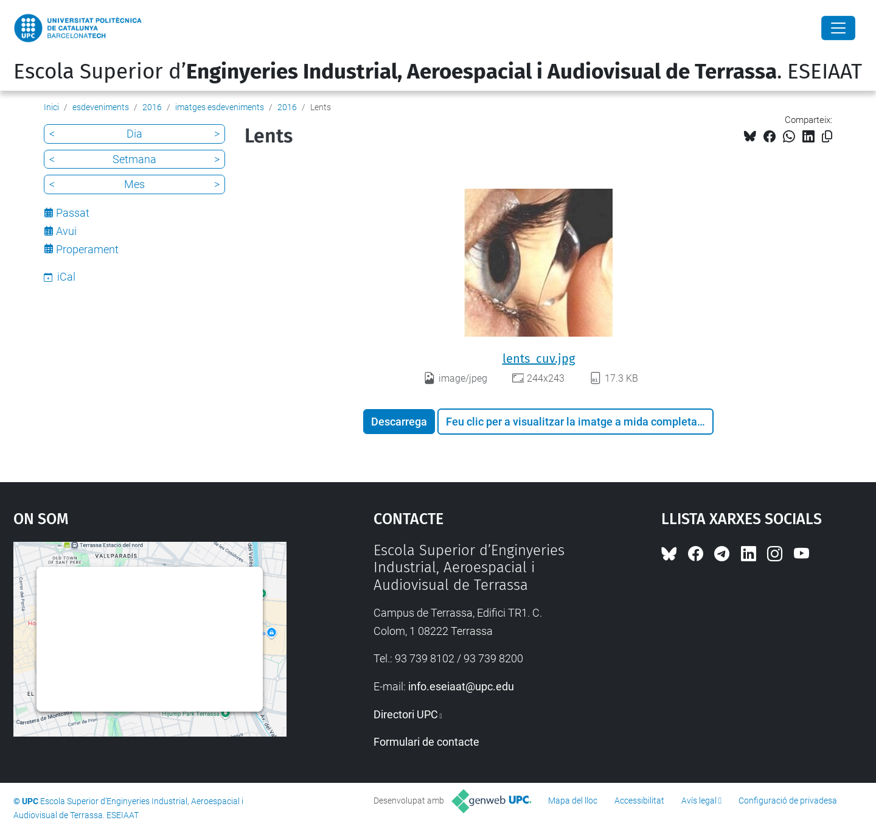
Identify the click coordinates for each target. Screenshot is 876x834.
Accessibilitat (639, 800)
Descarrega (399, 421)
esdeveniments (100, 107)
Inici (51, 107)
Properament (87, 249)
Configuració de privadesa (788, 800)
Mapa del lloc (572, 800)
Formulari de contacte (426, 741)
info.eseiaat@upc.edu (461, 686)
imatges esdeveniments (219, 107)
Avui (66, 231)
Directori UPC (406, 714)
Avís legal (699, 800)
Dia (134, 133)
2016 (152, 107)
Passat (72, 212)
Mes (134, 184)
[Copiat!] (827, 137)
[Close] (838, 28)
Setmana (134, 159)
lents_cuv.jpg (538, 358)
